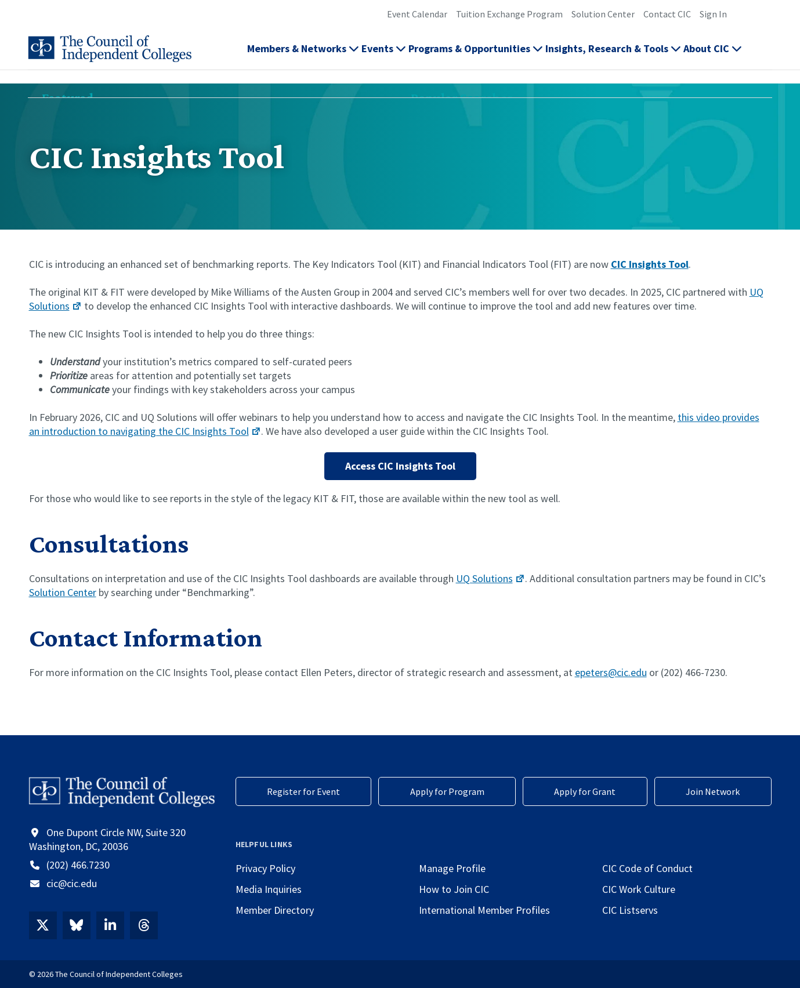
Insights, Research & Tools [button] (613, 55)
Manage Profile (452, 868)
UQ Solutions (491, 578)
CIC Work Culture (638, 889)
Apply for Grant (585, 791)
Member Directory (275, 910)
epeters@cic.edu (611, 672)
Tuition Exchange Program (509, 14)
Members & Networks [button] (303, 55)
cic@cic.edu (71, 883)
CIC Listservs (630, 910)
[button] (765, 55)
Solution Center (603, 14)
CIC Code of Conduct (647, 868)
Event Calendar (417, 14)
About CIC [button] (712, 55)
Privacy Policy (265, 868)
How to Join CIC (454, 889)
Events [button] (383, 55)
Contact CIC (667, 14)
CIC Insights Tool (650, 264)
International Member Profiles (484, 910)
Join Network (713, 791)
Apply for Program (447, 791)
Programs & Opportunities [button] (475, 55)
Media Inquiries (269, 889)
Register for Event (303, 791)
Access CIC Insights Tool (400, 466)
